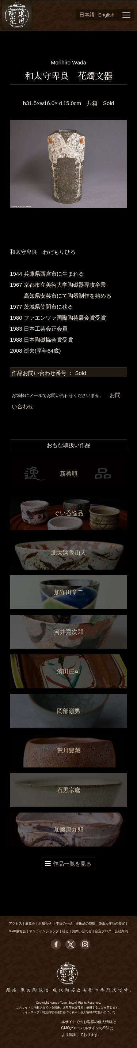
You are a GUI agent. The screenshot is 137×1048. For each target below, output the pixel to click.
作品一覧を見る (72, 864)
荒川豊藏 (68, 750)
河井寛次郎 (68, 632)
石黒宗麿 (68, 790)
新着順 (68, 474)
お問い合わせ (82, 931)
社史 (65, 931)
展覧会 (30, 923)
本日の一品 (64, 923)
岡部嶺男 (68, 711)
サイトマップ (30, 1012)
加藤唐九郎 (68, 829)
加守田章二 (68, 592)
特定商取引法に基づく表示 (59, 1012)
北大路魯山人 (68, 553)
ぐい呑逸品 (68, 513)
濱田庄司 (68, 671)
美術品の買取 (85, 923)
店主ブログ (103, 931)
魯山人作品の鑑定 (112, 923)
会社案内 (121, 931)
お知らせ (45, 923)
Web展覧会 (17, 931)
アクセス (15, 923)
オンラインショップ (44, 931)
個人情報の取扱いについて (97, 1012)
